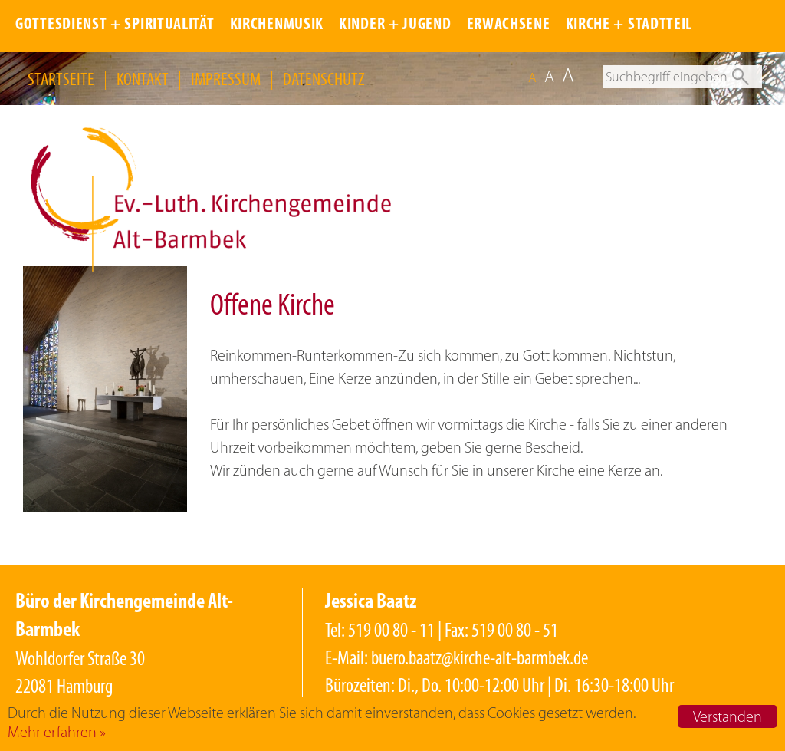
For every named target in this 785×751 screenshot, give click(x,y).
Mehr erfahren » (57, 732)
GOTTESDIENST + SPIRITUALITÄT (115, 25)
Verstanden (727, 716)
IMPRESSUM (226, 79)
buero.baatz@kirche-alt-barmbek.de (479, 658)
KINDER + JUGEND (395, 25)
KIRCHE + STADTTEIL (629, 25)
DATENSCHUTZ (324, 79)
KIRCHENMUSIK (277, 25)
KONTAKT (143, 79)
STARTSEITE (61, 79)
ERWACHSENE (508, 25)
